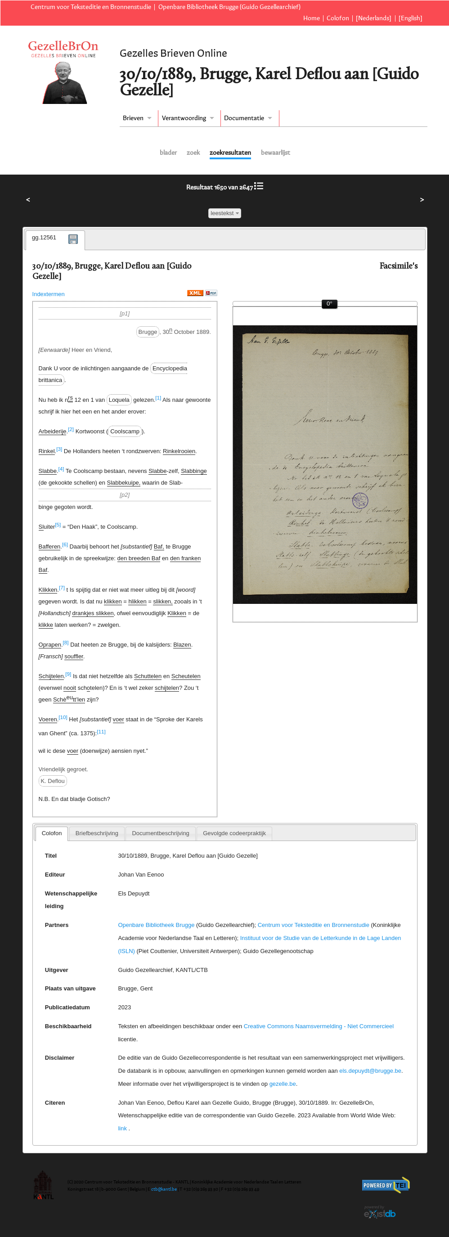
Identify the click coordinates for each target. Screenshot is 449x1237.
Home (311, 18)
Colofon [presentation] (52, 833)
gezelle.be (282, 1083)
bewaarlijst (275, 153)
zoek (193, 153)
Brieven (133, 118)
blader (168, 153)
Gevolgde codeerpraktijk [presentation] (234, 833)
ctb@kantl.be (164, 1189)
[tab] (55, 240)
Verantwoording (184, 118)
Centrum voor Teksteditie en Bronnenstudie (91, 7)
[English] (410, 18)
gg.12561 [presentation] (44, 237)
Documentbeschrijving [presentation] (160, 833)
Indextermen (48, 294)
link (122, 1128)
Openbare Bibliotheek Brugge (156, 925)
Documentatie (244, 118)
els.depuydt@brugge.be (370, 1070)
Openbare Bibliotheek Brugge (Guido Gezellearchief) (229, 7)
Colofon (338, 18)
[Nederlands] (373, 18)
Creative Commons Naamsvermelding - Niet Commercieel (319, 1026)
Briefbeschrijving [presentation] (97, 833)
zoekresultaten (230, 153)
